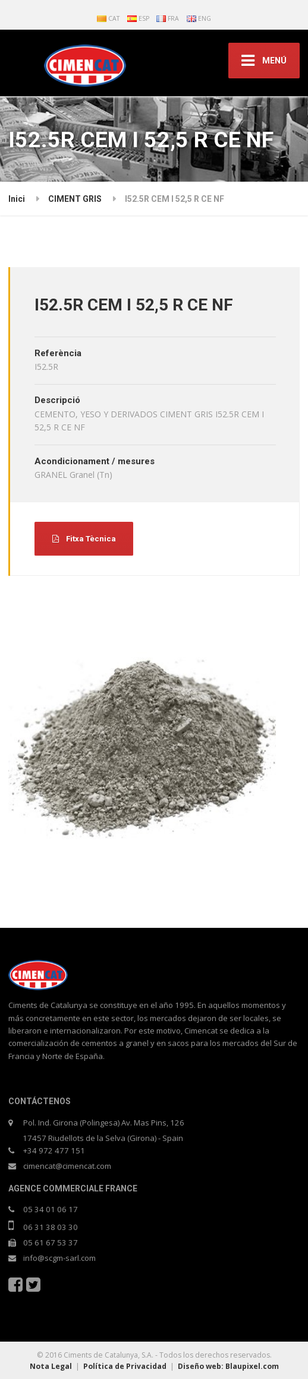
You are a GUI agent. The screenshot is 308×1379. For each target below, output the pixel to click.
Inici (16, 199)
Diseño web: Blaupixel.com (228, 1366)
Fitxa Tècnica (84, 538)
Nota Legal (51, 1366)
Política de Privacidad (124, 1366)
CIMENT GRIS (75, 199)
